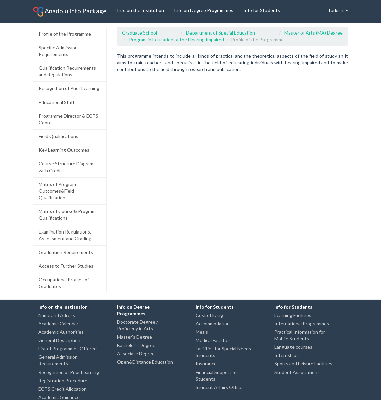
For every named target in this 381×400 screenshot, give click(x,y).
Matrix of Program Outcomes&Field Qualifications (57, 190)
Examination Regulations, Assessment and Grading (65, 235)
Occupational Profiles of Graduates (64, 283)
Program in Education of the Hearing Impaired (176, 39)
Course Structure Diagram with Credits (66, 167)
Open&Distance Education (145, 362)
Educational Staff (56, 102)
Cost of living (209, 315)
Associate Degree (136, 353)
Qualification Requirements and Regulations (67, 71)
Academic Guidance (59, 397)
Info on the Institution (140, 10)
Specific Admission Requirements (58, 51)
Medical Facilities (213, 340)
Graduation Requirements (66, 252)
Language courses (293, 347)
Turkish (338, 10)
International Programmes (301, 323)
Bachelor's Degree (136, 345)
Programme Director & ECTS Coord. (68, 119)
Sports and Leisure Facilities (303, 363)
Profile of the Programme (65, 34)
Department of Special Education (220, 33)
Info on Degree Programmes (203, 10)
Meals (202, 332)
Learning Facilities (292, 315)
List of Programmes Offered (67, 348)
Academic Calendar (58, 323)
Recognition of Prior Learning (69, 88)
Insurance (206, 363)
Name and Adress (56, 315)
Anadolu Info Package (70, 12)
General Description (59, 340)
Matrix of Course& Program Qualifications (67, 214)
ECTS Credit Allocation (62, 389)
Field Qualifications (58, 136)
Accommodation (213, 323)
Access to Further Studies (66, 266)
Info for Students (261, 10)
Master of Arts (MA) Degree (313, 33)
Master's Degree (134, 337)
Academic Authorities (61, 332)
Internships (286, 355)
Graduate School (139, 33)
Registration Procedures (64, 380)
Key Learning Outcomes (64, 150)
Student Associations (297, 372)
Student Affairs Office (219, 387)
